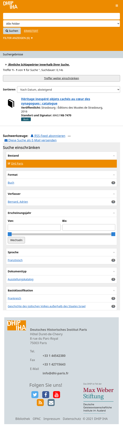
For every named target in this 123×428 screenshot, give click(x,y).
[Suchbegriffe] (61, 16)
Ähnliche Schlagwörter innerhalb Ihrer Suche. (37, 64)
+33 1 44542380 (54, 356)
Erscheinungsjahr (19, 213)
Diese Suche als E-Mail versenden (30, 140)
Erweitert (31, 31)
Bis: (64, 221)
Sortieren (9, 89)
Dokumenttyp (17, 271)
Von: (11, 221)
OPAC (37, 419)
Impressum (51, 419)
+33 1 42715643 (54, 364)
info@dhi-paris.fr (56, 373)
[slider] (10, 234)
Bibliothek (22, 419)
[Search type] (61, 23)
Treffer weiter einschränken (61, 78)
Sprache (13, 252)
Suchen (12, 31)
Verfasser (14, 194)
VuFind (10, 5)
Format (13, 174)
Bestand (13, 155)
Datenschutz (72, 419)
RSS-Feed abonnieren (47, 136)
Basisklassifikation (20, 290)
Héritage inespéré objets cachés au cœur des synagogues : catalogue (55, 101)
